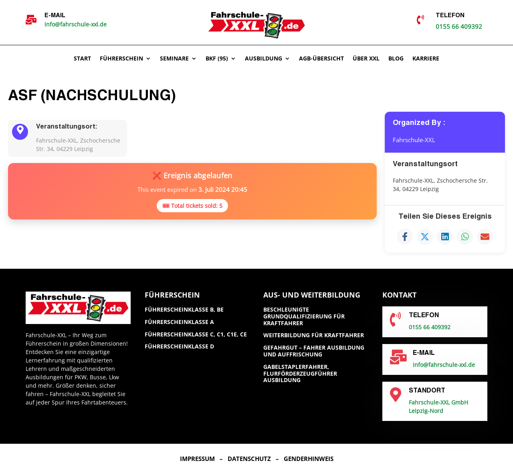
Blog (396, 59)
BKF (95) (217, 59)
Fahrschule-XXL (415, 139)
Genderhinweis (308, 459)
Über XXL (366, 59)
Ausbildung (263, 59)
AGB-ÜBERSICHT (321, 59)
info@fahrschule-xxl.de (75, 24)
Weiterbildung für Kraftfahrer (313, 335)
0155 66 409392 (459, 26)
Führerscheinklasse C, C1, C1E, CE (196, 334)
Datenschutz (249, 459)
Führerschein (121, 59)
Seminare (174, 59)
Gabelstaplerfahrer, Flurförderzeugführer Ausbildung (300, 373)
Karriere (425, 59)
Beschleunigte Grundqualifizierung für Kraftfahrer (304, 316)
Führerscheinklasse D (179, 346)
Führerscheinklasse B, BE (184, 309)
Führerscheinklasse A (179, 322)
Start (82, 59)
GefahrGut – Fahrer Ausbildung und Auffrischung (313, 351)
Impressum (197, 459)
